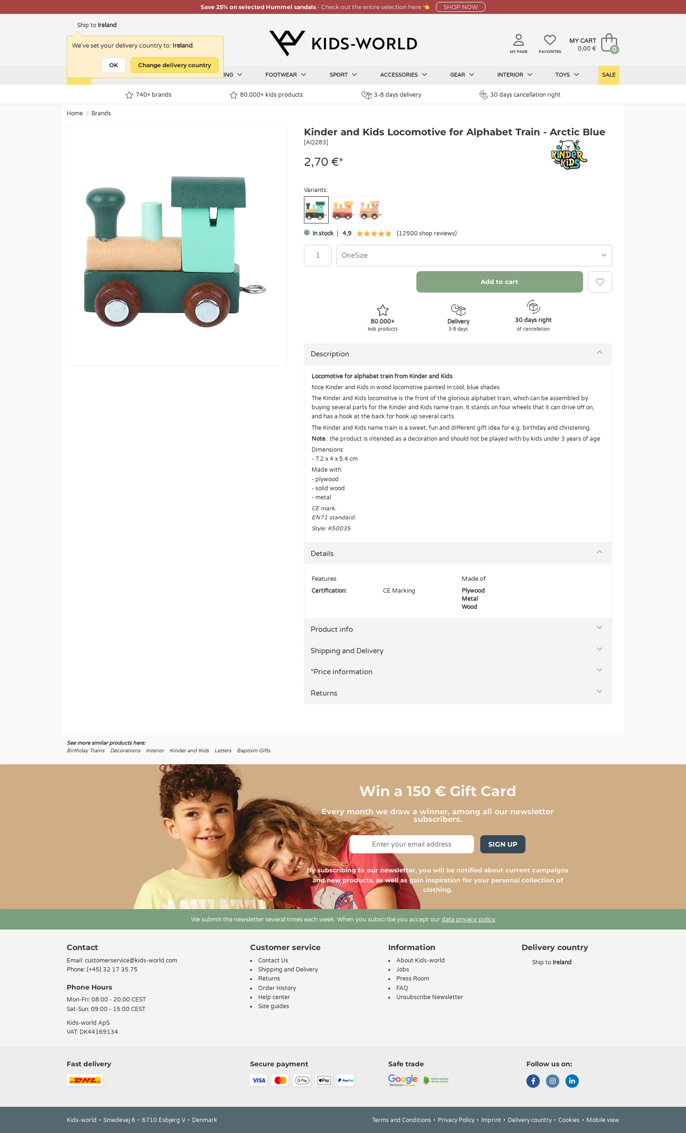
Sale (608, 75)
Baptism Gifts (253, 751)
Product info (332, 629)
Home (75, 113)
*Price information (342, 672)
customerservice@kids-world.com (131, 960)
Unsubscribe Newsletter (429, 997)
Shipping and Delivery (347, 651)
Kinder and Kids (189, 751)
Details (322, 553)
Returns (324, 693)
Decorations (125, 751)
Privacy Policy (456, 1120)
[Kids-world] (343, 43)
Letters (222, 751)
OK (113, 65)
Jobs (402, 969)
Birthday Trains (85, 751)
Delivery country (530, 1120)
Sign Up (502, 844)
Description (330, 354)
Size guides (273, 1006)
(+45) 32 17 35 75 (112, 969)
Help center (274, 997)
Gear (462, 74)
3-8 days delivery (391, 95)
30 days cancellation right (520, 95)
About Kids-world (420, 960)
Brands (101, 113)
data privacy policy (468, 919)
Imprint (491, 1120)
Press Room (412, 978)
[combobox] (474, 255)
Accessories (403, 74)
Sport (343, 74)
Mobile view (602, 1120)
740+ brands (148, 95)
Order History (277, 988)
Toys (567, 74)
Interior (515, 74)
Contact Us (273, 960)
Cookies (569, 1120)
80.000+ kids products (266, 95)
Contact (82, 947)
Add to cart (499, 281)
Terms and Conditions (401, 1120)
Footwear (285, 74)
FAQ (402, 988)
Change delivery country (174, 65)
